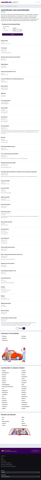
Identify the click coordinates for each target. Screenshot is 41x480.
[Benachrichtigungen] (36, 2)
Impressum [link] (3, 455)
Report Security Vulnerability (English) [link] (8, 466)
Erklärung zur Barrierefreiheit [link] (6, 464)
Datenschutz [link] (3, 461)
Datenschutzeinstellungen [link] (6, 462)
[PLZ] (7, 30)
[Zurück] (17, 328)
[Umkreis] (17, 30)
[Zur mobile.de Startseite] (10, 2)
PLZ (4, 28)
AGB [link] (2, 457)
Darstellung (3, 474)
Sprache (2, 470)
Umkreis (14, 28)
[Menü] (39, 2)
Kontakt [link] (2, 459)
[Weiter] (24, 328)
